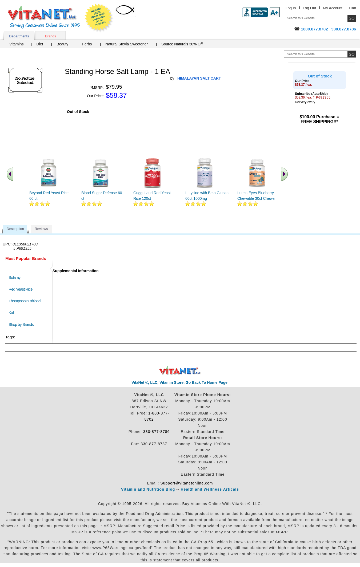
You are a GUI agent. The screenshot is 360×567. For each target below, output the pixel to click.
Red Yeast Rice (21, 289)
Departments (19, 36)
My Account (332, 8)
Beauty (62, 44)
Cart (352, 8)
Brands (50, 36)
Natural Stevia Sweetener (126, 44)
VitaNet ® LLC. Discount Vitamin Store (180, 370)
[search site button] (351, 54)
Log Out (309, 8)
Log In (291, 8)
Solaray (14, 277)
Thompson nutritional (25, 301)
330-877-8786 (156, 431)
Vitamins (16, 44)
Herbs (87, 44)
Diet (39, 44)
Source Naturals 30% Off (182, 44)
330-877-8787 (154, 444)
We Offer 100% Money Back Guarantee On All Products (99, 18)
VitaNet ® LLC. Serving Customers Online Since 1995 (44, 17)
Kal (11, 312)
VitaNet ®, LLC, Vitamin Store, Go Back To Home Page (179, 382)
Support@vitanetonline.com (186, 483)
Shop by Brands (22, 324)
